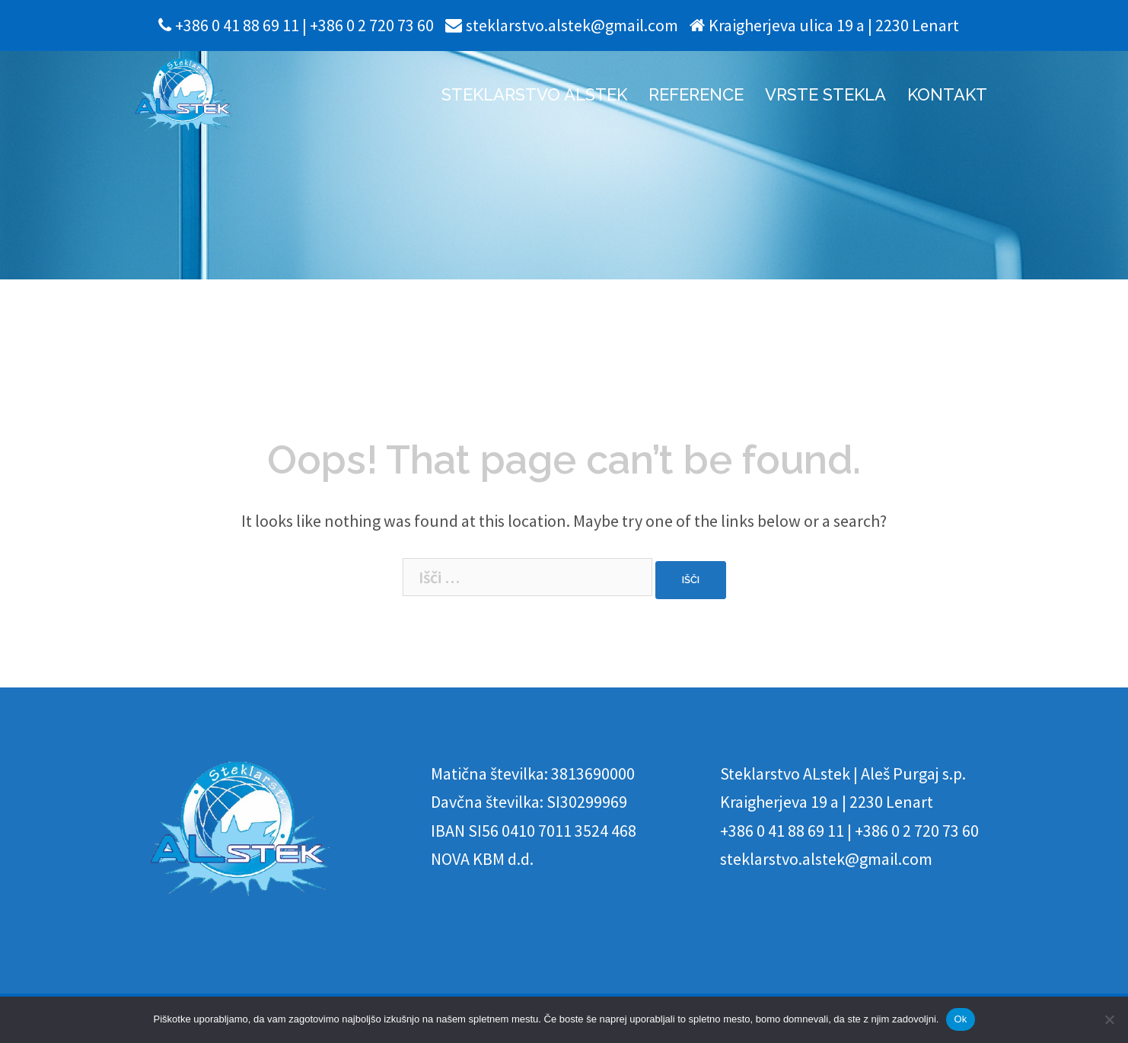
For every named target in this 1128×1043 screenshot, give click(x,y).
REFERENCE (696, 94)
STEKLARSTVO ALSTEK (534, 94)
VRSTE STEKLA (825, 94)
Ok (960, 1019)
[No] (1109, 1019)
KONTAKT (947, 94)
